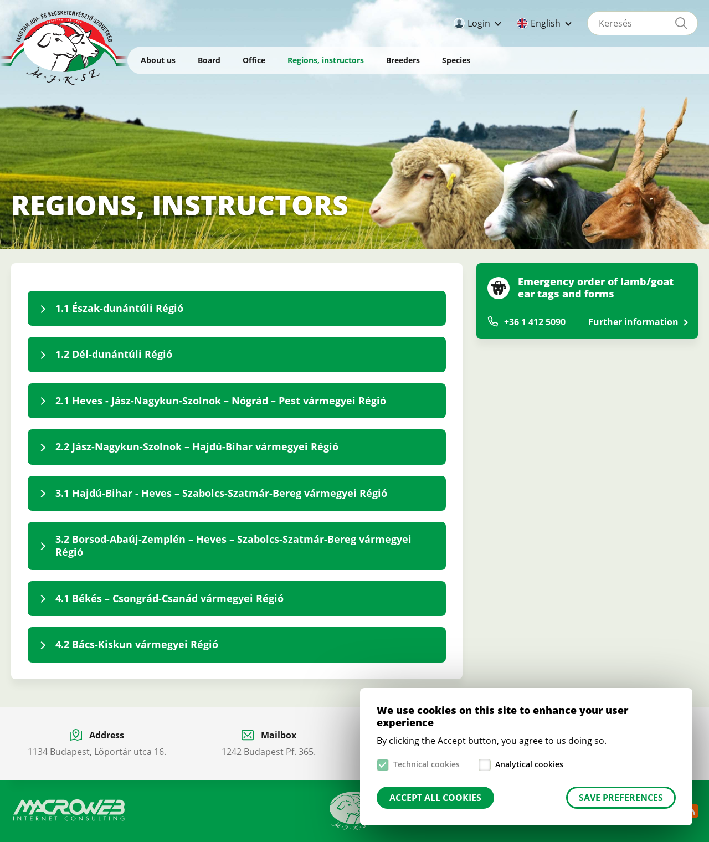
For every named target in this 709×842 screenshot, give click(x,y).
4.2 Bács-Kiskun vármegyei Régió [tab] (136, 644)
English (546, 23)
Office (254, 60)
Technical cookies (426, 764)
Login (478, 23)
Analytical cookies (529, 764)
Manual (353, 811)
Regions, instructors (325, 60)
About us (158, 60)
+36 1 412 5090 (535, 322)
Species (456, 60)
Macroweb (69, 810)
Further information (633, 322)
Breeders (403, 60)
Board (209, 60)
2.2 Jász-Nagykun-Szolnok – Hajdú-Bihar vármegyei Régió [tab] (196, 446)
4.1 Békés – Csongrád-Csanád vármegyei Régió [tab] (169, 598)
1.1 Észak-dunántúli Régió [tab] (119, 308)
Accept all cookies (435, 798)
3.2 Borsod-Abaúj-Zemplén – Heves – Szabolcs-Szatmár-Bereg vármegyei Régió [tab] (233, 545)
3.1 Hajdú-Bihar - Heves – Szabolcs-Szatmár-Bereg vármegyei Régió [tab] (221, 493)
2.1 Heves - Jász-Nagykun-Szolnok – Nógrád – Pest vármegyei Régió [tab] (220, 400)
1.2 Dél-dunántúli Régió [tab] (113, 354)
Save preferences (621, 798)
